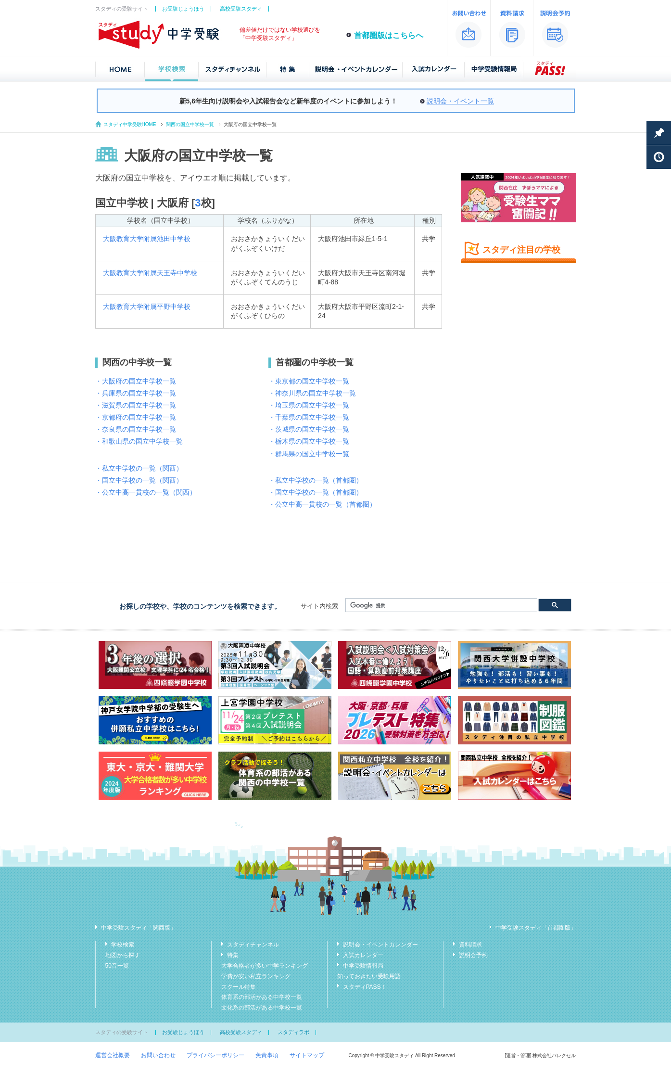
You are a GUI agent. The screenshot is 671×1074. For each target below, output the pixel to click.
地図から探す (122, 955)
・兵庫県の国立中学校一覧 (135, 393)
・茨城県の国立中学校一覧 (308, 429)
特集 (233, 955)
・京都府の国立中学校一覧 (135, 417)
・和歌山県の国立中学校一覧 (139, 441)
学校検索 (122, 944)
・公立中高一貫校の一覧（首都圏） (322, 504)
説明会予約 (473, 955)
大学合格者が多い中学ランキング (264, 965)
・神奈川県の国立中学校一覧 (312, 393)
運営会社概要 (112, 1055)
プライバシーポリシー (215, 1055)
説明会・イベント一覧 (460, 101)
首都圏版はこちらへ (388, 35)
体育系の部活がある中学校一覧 (261, 997)
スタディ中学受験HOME (129, 124)
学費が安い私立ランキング (256, 976)
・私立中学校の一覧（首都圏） (315, 480)
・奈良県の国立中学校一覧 (135, 429)
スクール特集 (238, 987)
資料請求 (470, 944)
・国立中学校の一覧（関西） (139, 480)
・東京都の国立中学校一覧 (308, 381)
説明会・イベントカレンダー (380, 944)
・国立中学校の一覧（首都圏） (315, 492)
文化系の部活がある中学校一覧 (261, 1007)
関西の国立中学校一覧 (190, 124)
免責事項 (267, 1055)
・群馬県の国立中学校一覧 (308, 454)
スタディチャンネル (253, 944)
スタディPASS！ (365, 987)
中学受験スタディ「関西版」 (138, 927)
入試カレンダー (363, 955)
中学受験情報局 (363, 965)
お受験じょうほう (183, 9)
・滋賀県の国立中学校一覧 (135, 405)
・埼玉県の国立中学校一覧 (308, 405)
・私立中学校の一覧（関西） (139, 468)
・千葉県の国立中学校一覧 (308, 417)
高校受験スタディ (241, 9)
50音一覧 (117, 965)
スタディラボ (293, 1032)
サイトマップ (307, 1055)
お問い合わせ (158, 1055)
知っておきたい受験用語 (369, 976)
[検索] (440, 605)
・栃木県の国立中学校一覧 (308, 441)
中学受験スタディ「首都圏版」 (535, 927)
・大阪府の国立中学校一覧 (135, 381)
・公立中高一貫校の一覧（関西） (145, 492)
